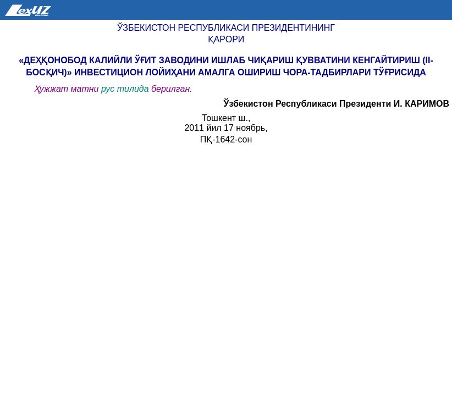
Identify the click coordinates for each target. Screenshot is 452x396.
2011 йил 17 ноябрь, (225, 128)
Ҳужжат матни (67, 89)
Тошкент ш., (226, 118)
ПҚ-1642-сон (226, 139)
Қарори (226, 39)
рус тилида (126, 89)
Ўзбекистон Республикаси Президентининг (226, 27)
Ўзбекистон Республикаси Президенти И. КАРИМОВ (336, 103)
